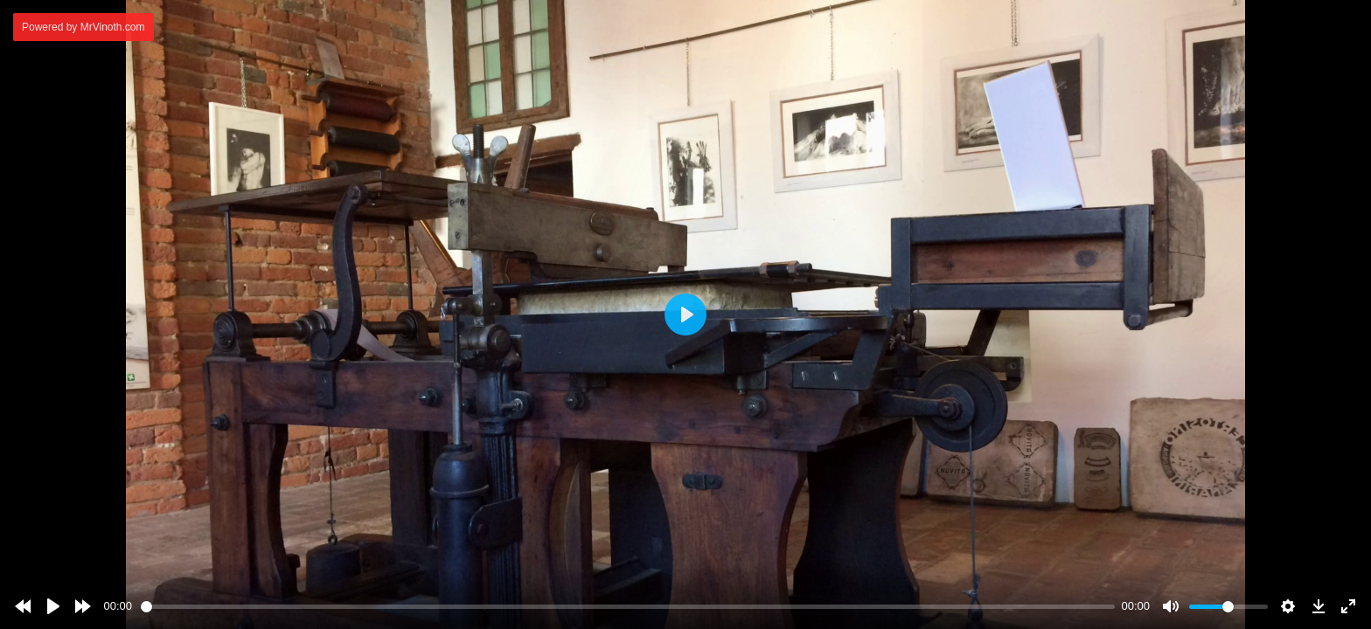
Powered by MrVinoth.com (83, 27)
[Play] (53, 606)
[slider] (628, 606)
